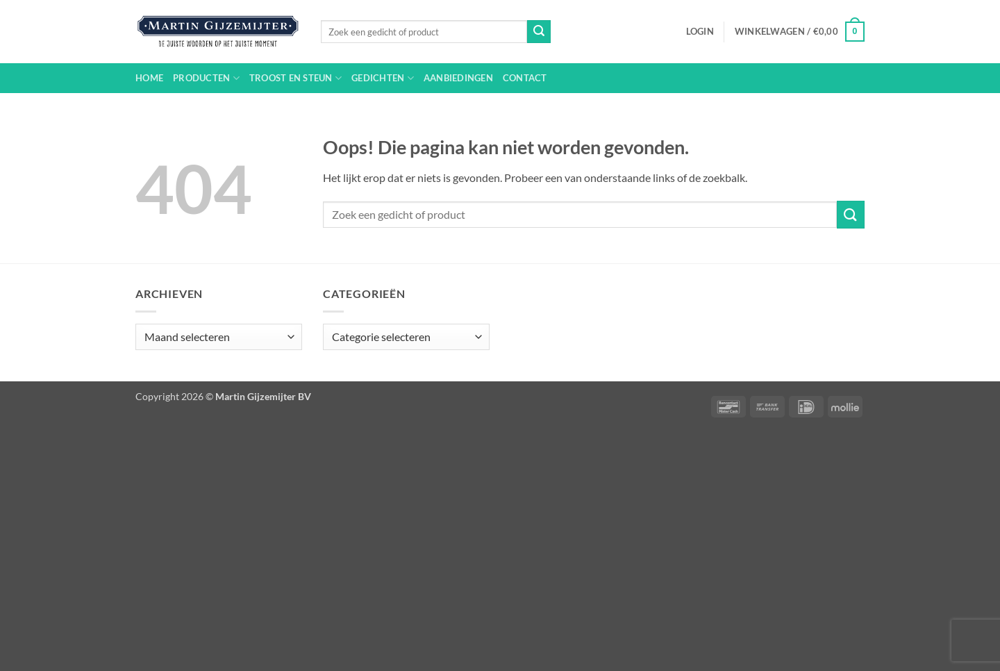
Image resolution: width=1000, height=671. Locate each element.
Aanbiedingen (458, 77)
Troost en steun (295, 78)
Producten (206, 78)
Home (149, 77)
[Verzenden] (539, 32)
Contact (525, 77)
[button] (700, 31)
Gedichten (382, 78)
